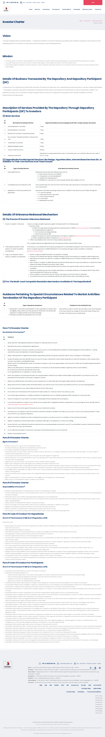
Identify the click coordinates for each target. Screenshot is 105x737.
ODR (89, 685)
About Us (37, 9)
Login (92, 2)
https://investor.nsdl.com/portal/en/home (87, 236)
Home (30, 9)
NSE (46, 685)
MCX (62, 685)
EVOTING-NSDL (86, 688)
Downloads (77, 9)
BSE (51, 685)
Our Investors (56, 9)
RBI (68, 685)
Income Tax (75, 685)
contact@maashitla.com (66, 663)
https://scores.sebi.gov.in (82, 228)
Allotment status (87, 9)
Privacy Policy (71, 692)
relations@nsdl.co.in (64, 238)
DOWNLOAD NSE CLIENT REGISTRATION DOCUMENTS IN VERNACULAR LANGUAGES (52, 722)
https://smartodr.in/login (35, 251)
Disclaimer (81, 692)
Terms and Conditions (94, 692)
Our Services (46, 9)
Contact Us (98, 9)
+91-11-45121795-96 (12, 2)
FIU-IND (83, 685)
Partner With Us (66, 9)
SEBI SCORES (97, 688)
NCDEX (56, 685)
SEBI (41, 685)
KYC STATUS (97, 685)
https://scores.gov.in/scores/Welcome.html (20, 404)
